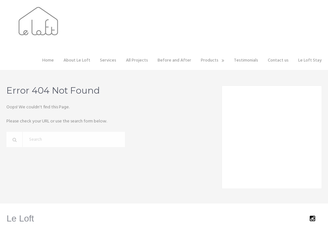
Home (48, 60)
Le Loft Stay (310, 60)
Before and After (174, 60)
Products (209, 60)
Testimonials (246, 60)
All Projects (137, 60)
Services (108, 60)
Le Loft (20, 218)
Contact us (278, 60)
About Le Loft (76, 60)
